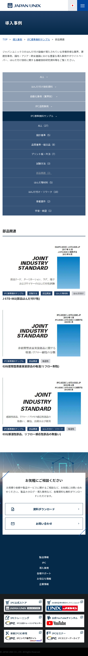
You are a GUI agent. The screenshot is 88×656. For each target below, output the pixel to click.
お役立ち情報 (44, 578)
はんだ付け (78, 293)
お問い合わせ (44, 523)
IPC (44, 562)
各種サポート (44, 573)
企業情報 (44, 584)
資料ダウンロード (44, 509)
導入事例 (44, 568)
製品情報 (44, 557)
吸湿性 (45, 361)
